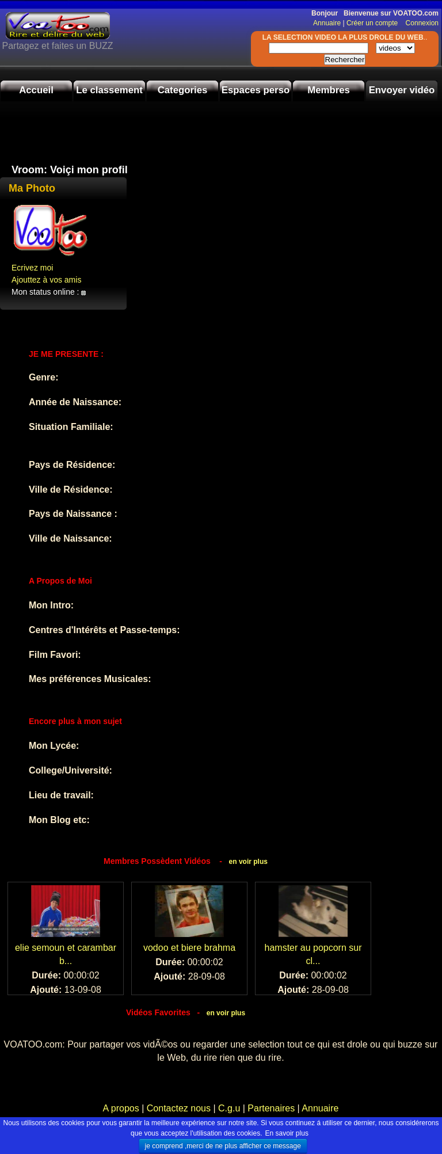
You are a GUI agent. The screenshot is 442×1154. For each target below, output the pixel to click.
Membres (328, 90)
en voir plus (248, 862)
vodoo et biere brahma (189, 948)
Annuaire (327, 23)
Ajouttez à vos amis (46, 279)
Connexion (419, 23)
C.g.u (229, 1108)
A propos (122, 1108)
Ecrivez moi (32, 267)
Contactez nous (178, 1108)
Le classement (109, 90)
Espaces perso (255, 90)
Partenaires (271, 1108)
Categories (183, 90)
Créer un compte (373, 23)
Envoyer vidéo (402, 90)
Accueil (36, 90)
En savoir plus (286, 1133)
